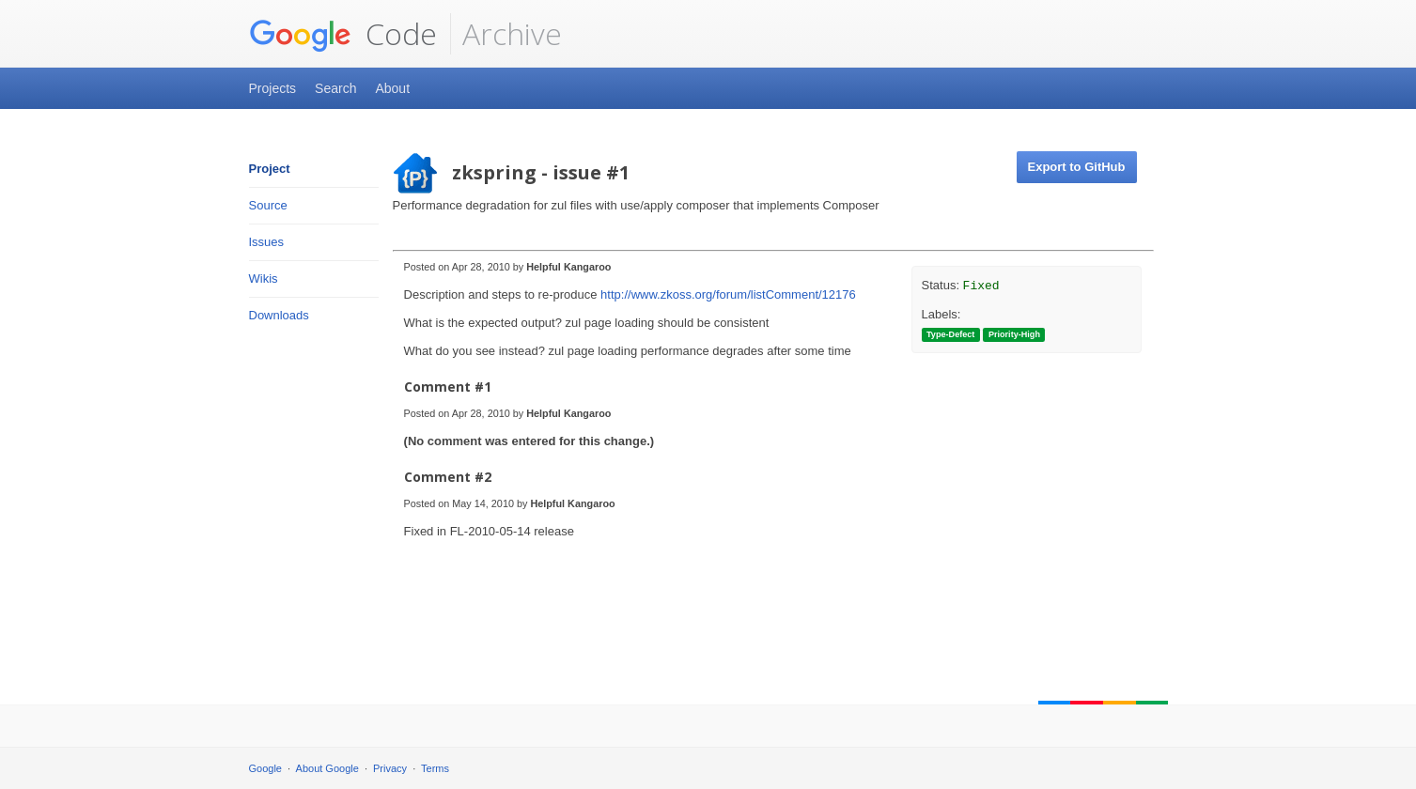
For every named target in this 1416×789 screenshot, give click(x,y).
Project (269, 169)
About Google (327, 768)
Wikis (263, 278)
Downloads (279, 315)
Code (343, 33)
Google (265, 768)
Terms (435, 768)
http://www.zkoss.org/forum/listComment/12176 (728, 294)
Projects (273, 88)
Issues (267, 242)
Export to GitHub (1077, 167)
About (392, 88)
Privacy (390, 768)
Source (268, 205)
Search (335, 88)
